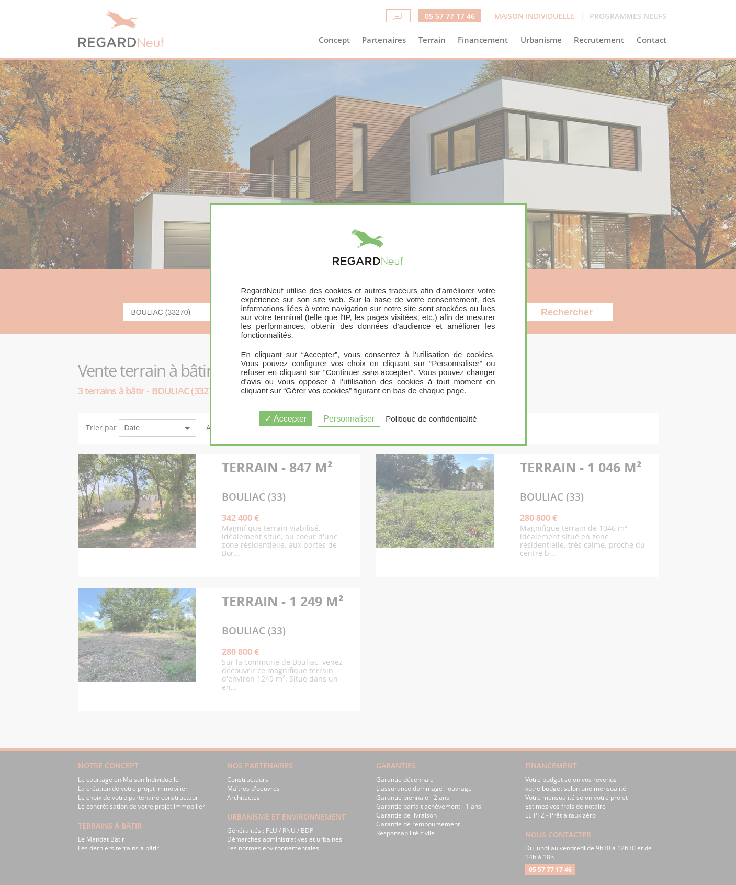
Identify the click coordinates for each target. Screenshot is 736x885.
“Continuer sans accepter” (368, 372)
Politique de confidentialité (431, 418)
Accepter (286, 418)
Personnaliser (349, 418)
